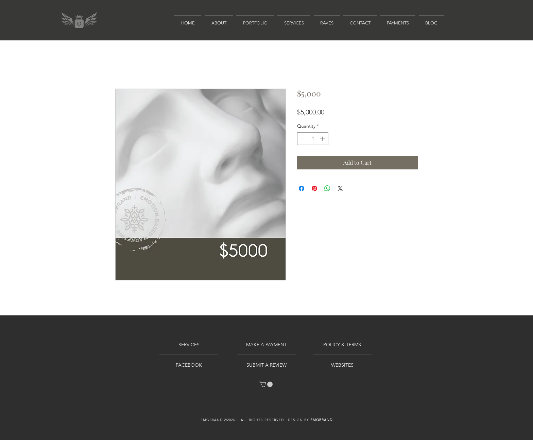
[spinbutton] (313, 139)
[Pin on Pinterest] (314, 188)
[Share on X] (340, 188)
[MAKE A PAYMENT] (266, 345)
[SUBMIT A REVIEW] (266, 365)
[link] (266, 384)
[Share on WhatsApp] (327, 188)
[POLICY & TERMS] (342, 345)
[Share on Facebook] (301, 188)
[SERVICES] (188, 345)
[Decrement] (302, 139)
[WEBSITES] (342, 365)
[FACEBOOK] (188, 365)
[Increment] (323, 139)
